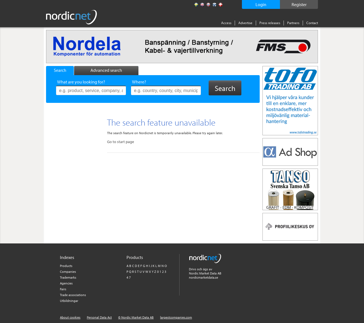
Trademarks (68, 277)
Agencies (66, 283)
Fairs (63, 289)
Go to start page (120, 141)
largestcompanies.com (176, 317)
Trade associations (73, 295)
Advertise (245, 23)
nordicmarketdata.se (203, 277)
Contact (312, 23)
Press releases (269, 23)
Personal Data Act (99, 317)
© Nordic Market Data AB (136, 317)
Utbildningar (69, 301)
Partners (293, 23)
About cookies (70, 317)
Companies (68, 271)
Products (66, 266)
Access (226, 23)
